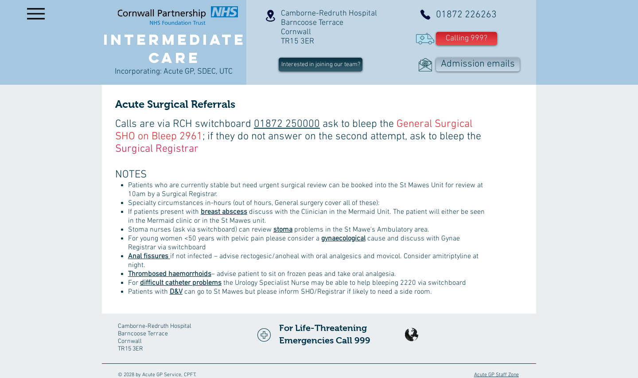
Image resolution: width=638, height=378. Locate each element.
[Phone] (425, 14)
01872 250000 (287, 124)
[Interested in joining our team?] (320, 64)
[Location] (270, 16)
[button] (466, 38)
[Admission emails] (478, 64)
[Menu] (35, 13)
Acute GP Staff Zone (496, 375)
